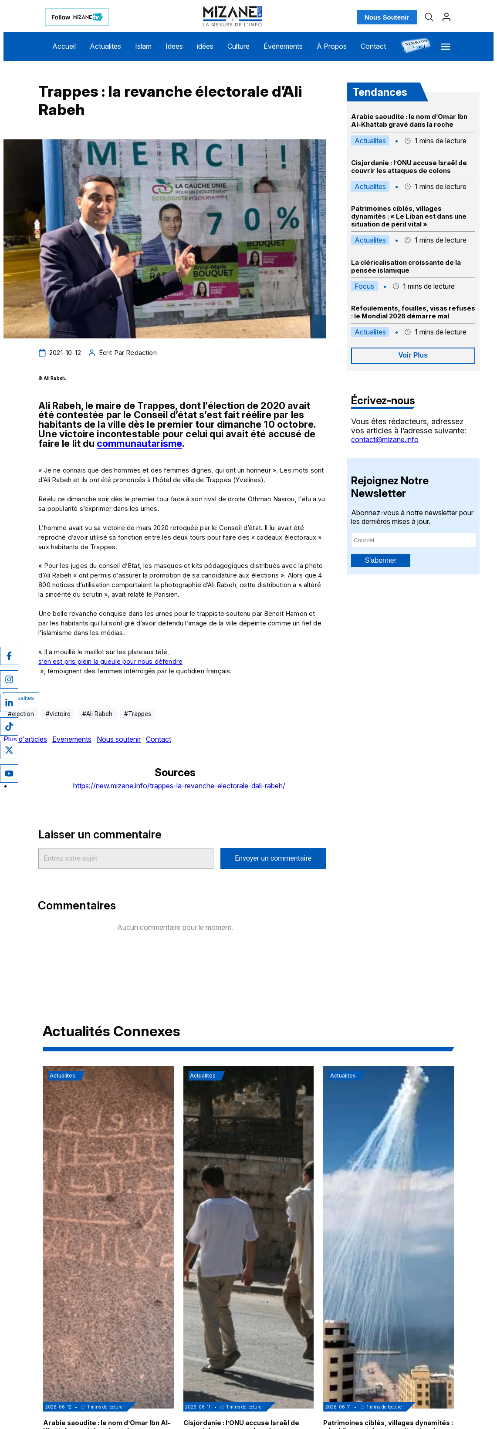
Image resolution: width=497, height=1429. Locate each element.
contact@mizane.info (385, 439)
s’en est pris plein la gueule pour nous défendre (110, 662)
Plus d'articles (25, 739)
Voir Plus (413, 355)
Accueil (64, 46)
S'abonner (380, 560)
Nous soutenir (119, 739)
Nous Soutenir (387, 17)
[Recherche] (429, 17)
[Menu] (446, 47)
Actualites (105, 46)
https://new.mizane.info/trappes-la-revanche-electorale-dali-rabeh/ (179, 785)
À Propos (332, 46)
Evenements (71, 739)
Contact (373, 46)
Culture (238, 46)
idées (205, 46)
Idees (174, 46)
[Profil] (446, 17)
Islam (143, 46)
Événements (283, 46)
